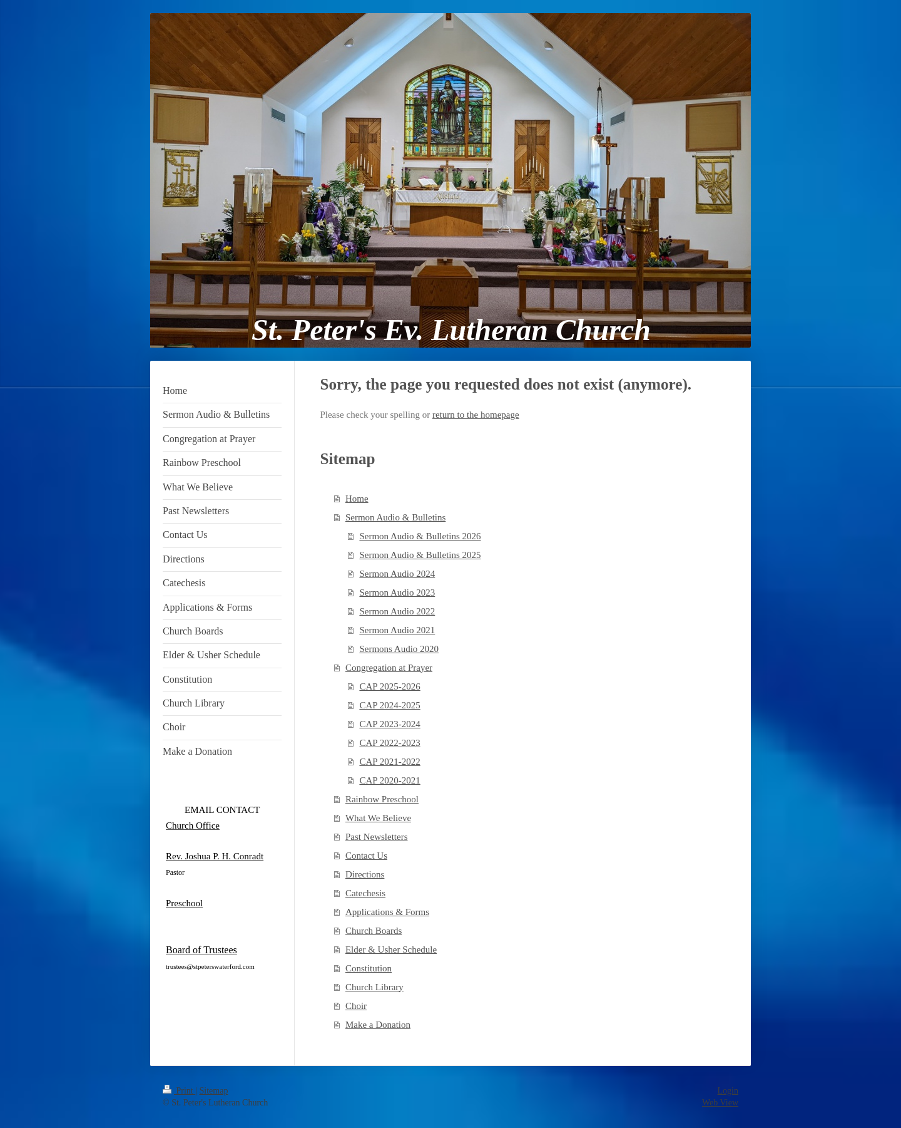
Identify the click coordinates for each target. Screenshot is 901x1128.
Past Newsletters (376, 837)
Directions (364, 874)
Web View (720, 1102)
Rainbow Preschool (382, 799)
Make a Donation (377, 1025)
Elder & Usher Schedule (391, 949)
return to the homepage (475, 415)
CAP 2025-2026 (389, 686)
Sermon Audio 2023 (397, 592)
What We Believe (378, 818)
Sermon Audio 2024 (397, 574)
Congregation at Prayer (388, 668)
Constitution (368, 968)
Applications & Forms (387, 912)
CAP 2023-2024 (389, 724)
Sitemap (214, 1090)
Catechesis (365, 893)
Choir (356, 1006)
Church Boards (373, 931)
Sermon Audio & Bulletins (395, 517)
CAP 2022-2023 (389, 743)
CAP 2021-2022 (389, 762)
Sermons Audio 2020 (399, 649)
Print (179, 1090)
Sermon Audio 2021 (397, 630)
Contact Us (366, 856)
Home (357, 499)
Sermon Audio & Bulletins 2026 (420, 536)
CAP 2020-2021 (389, 780)
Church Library (374, 987)
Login (728, 1090)
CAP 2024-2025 (389, 705)
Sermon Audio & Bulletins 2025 (420, 555)
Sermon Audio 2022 (397, 611)
